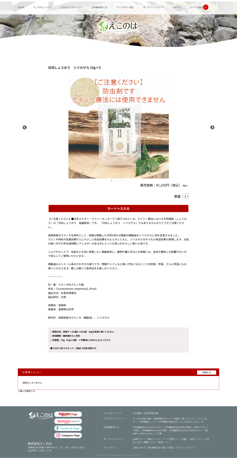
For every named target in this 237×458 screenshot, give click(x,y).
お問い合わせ (139, 447)
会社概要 (137, 413)
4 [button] (125, 180)
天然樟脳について (148, 421)
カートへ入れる (118, 208)
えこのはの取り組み (142, 418)
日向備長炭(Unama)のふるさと (147, 427)
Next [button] (211, 126)
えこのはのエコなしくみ (191, 421)
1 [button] (111, 180)
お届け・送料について (192, 439)
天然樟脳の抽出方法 (168, 421)
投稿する (206, 372)
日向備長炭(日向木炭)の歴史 (178, 427)
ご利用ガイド (173, 439)
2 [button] (116, 180)
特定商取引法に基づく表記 (160, 447)
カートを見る (199, 7)
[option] (118, 127)
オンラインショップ (153, 7)
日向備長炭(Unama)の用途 (154, 430)
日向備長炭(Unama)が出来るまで (185, 430)
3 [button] (120, 180)
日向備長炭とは (99, 7)
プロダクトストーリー (71, 7)
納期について (149, 442)
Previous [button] (23, 126)
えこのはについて (42, 7)
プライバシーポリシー (185, 447)
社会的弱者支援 (150, 413)
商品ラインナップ (156, 439)
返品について (164, 442)
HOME (21, 7)
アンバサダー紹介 (125, 7)
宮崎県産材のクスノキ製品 (166, 418)
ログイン (176, 7)
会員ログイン (139, 439)
